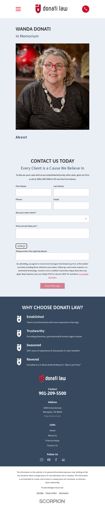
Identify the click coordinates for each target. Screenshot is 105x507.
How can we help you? (26, 226)
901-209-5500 (52, 393)
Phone (19, 199)
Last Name (59, 186)
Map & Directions (52, 416)
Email (56, 199)
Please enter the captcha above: (31, 251)
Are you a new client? (26, 212)
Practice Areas (52, 440)
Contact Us (52, 445)
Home (52, 430)
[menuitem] (40, 493)
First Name (21, 186)
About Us (52, 435)
